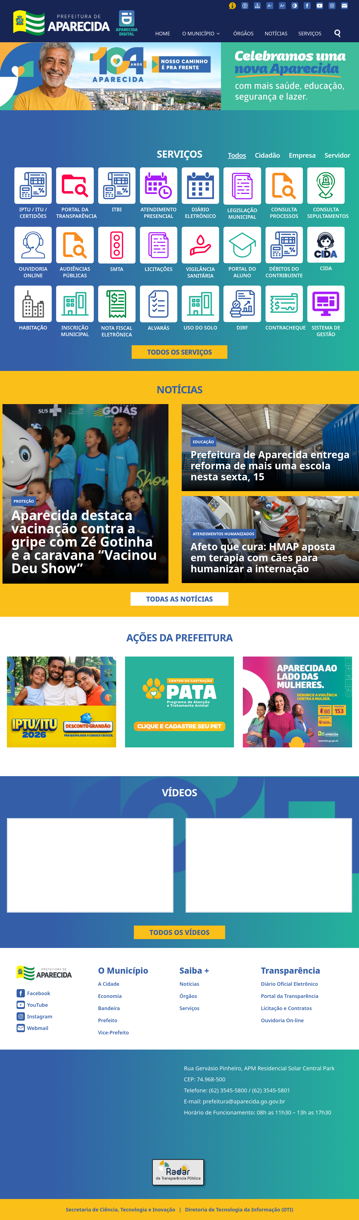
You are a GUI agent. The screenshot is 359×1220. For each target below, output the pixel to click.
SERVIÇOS (309, 33)
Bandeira (109, 1008)
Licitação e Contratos (286, 1008)
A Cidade (108, 984)
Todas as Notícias (179, 599)
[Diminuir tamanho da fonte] (269, 5)
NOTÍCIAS (276, 33)
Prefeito (108, 1020)
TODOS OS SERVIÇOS (179, 352)
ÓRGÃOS (243, 33)
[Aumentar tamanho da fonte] (282, 5)
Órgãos (188, 996)
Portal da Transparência (290, 996)
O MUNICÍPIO (201, 33)
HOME (162, 33)
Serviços (189, 1008)
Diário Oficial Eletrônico (289, 984)
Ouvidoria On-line (282, 1020)
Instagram (39, 1016)
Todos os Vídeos (179, 932)
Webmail (37, 1028)
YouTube (37, 1005)
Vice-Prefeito (113, 1032)
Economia (110, 996)
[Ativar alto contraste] (294, 5)
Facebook (38, 993)
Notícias (189, 984)
